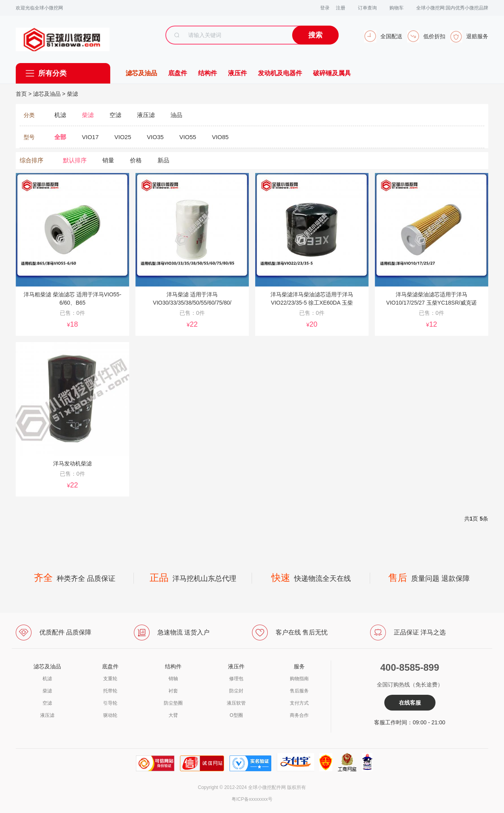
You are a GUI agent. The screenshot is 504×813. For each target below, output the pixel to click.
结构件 (207, 73)
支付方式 (299, 703)
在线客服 (410, 703)
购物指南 (299, 678)
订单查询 (367, 8)
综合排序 (31, 160)
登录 (325, 8)
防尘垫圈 (173, 703)
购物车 (396, 8)
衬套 (173, 691)
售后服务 (299, 691)
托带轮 (110, 691)
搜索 (315, 35)
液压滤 (47, 715)
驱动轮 (110, 715)
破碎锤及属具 (332, 73)
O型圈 (236, 715)
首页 (21, 94)
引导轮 (110, 703)
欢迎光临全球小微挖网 (39, 8)
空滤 (47, 703)
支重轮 (110, 678)
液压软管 (236, 703)
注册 (340, 8)
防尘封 (236, 691)
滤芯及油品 (141, 73)
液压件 (237, 73)
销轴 (173, 678)
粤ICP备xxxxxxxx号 (252, 799)
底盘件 (177, 73)
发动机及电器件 (280, 73)
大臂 (173, 715)
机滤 (47, 678)
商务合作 (299, 715)
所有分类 (52, 73)
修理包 (236, 678)
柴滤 (72, 94)
